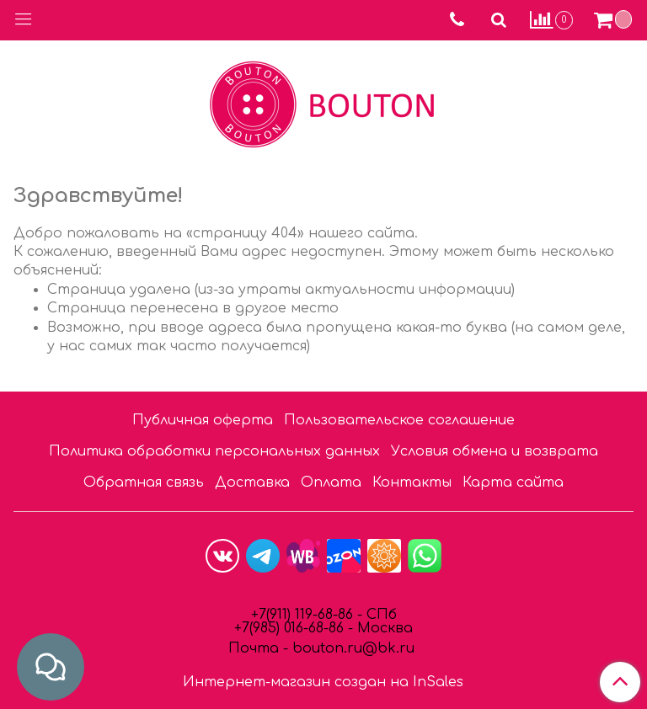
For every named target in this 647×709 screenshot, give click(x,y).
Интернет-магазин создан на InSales (323, 682)
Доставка (252, 482)
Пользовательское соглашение (399, 420)
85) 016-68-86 (302, 628)
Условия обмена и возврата (494, 451)
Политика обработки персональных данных (214, 451)
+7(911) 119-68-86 (304, 614)
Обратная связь (143, 482)
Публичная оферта (202, 420)
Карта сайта (513, 482)
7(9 (251, 628)
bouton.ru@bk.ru (351, 648)
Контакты (412, 482)
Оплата (331, 482)
